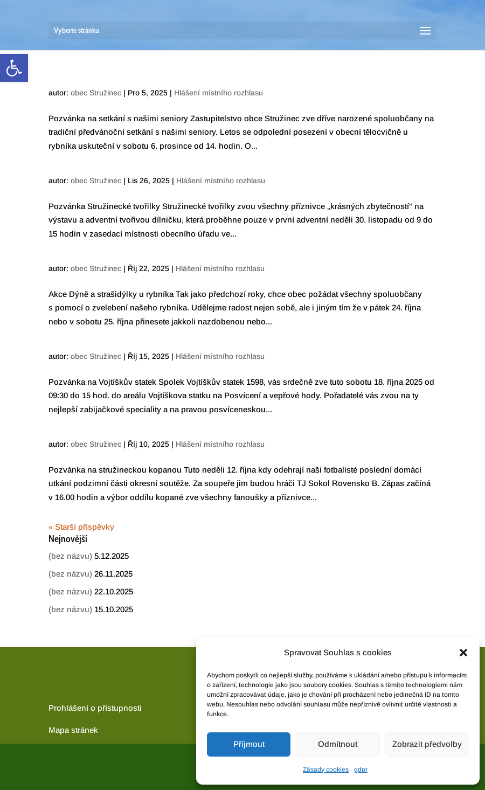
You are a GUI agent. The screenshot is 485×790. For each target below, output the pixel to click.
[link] (14, 68)
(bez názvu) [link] (70, 555)
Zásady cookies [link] (326, 769)
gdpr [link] (361, 769)
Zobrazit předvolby (427, 744)
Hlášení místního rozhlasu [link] (218, 92)
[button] (463, 652)
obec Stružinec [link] (96, 92)
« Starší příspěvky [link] (81, 526)
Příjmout (249, 744)
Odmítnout (337, 744)
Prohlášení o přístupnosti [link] (95, 707)
